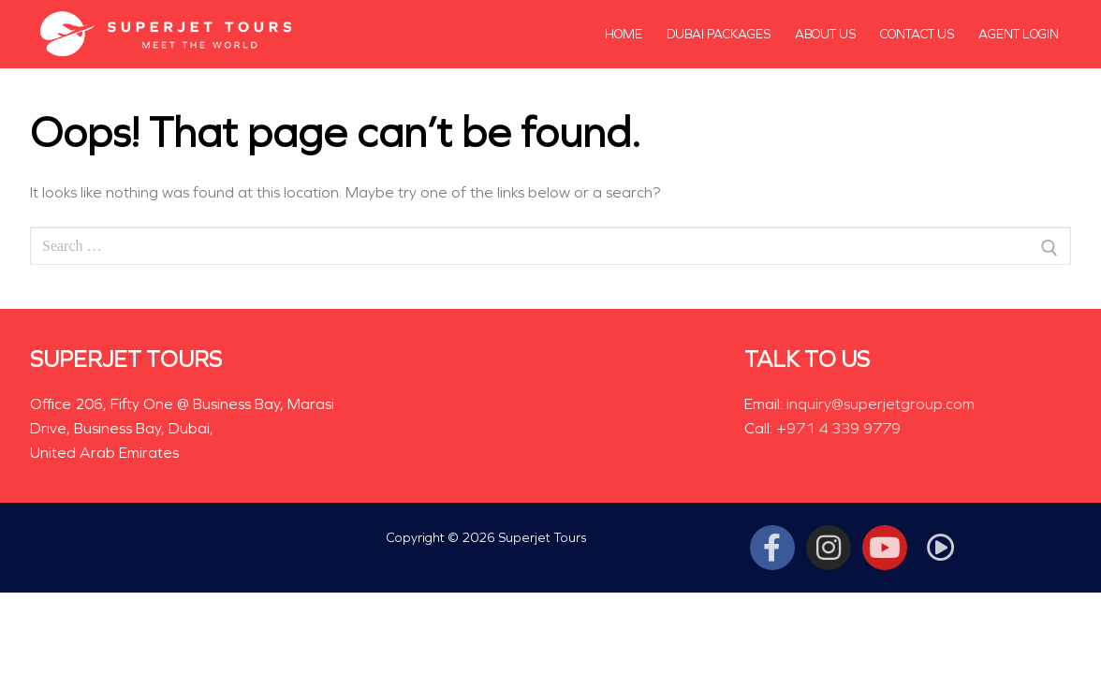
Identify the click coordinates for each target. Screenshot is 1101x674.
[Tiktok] (940, 547)
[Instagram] (828, 547)
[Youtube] (884, 547)
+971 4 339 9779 (838, 428)
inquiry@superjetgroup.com (880, 404)
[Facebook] (772, 547)
